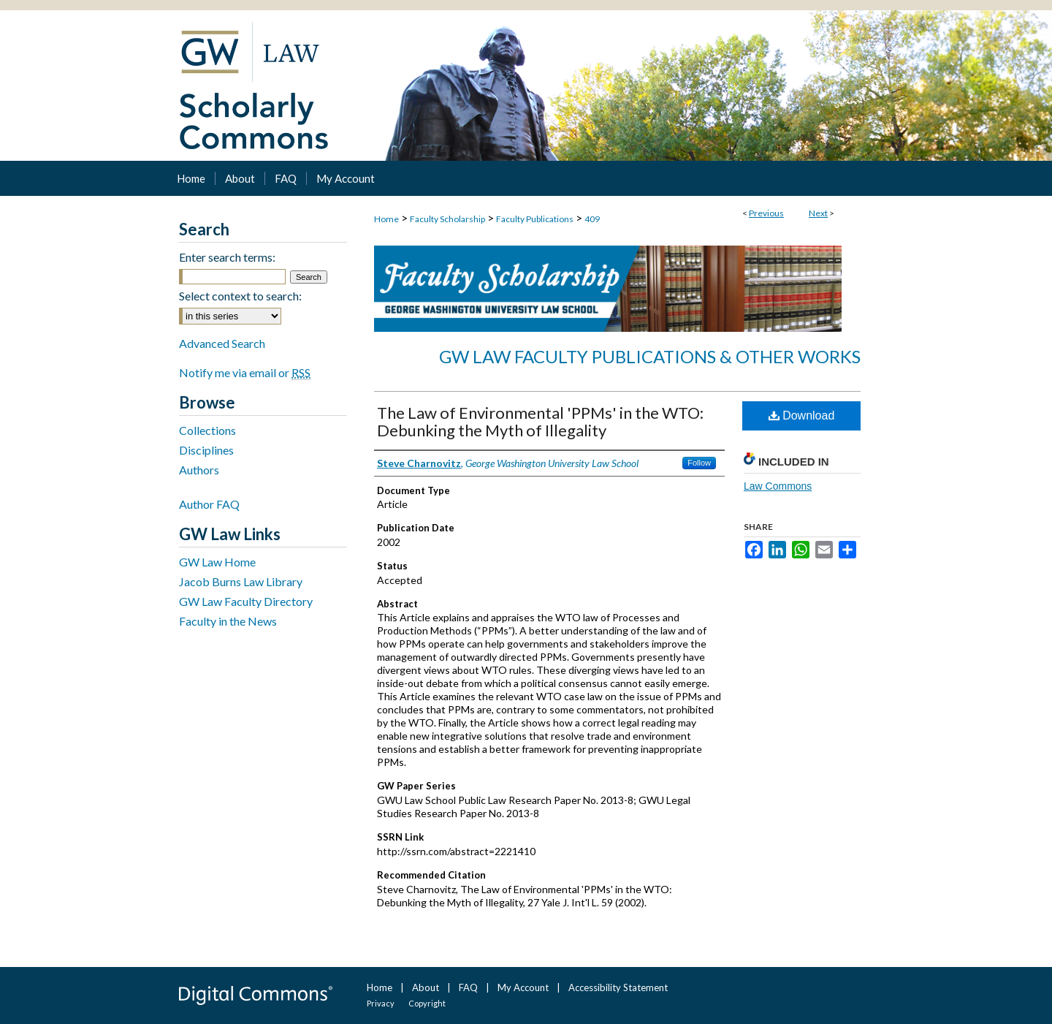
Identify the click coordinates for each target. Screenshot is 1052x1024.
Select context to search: (240, 296)
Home (386, 218)
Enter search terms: (227, 257)
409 (592, 218)
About (425, 987)
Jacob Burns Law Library (240, 581)
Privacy (380, 1003)
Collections (207, 430)
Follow (699, 462)
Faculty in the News (228, 621)
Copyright (427, 1003)
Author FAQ (209, 504)
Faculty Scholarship (447, 218)
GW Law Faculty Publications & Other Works (650, 356)
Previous (766, 213)
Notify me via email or (244, 372)
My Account (523, 987)
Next (818, 213)
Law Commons (778, 486)
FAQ (468, 987)
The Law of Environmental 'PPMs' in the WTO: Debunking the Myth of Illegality (540, 421)
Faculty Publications (534, 218)
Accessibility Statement (618, 987)
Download (802, 415)
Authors (199, 470)
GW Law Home (217, 562)
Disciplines (206, 450)
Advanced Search (222, 343)
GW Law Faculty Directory (246, 601)
